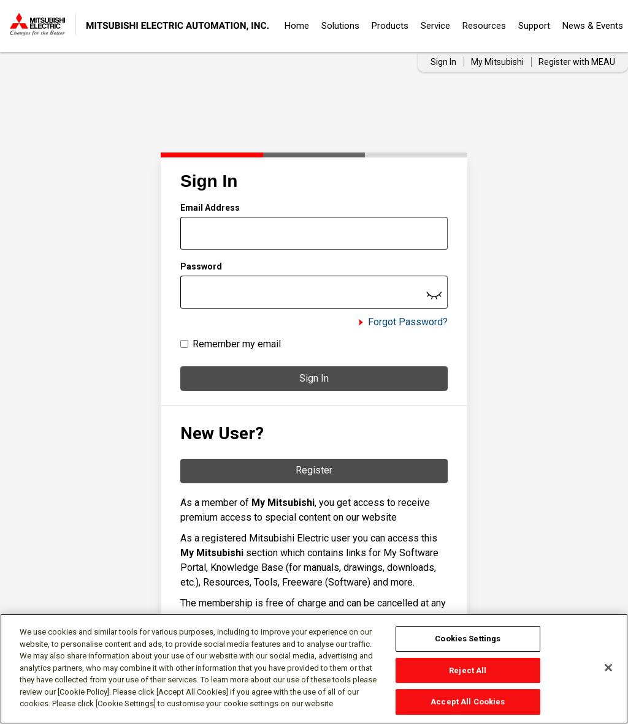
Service (435, 25)
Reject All (467, 670)
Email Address (210, 208)
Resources (484, 25)
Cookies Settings (467, 638)
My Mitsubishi (497, 62)
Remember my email (237, 344)
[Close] (608, 667)
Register (314, 470)
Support (534, 25)
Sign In (314, 378)
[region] (314, 669)
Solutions (340, 25)
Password (201, 266)
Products (390, 25)
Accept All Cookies (468, 701)
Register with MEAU (576, 62)
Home (297, 25)
